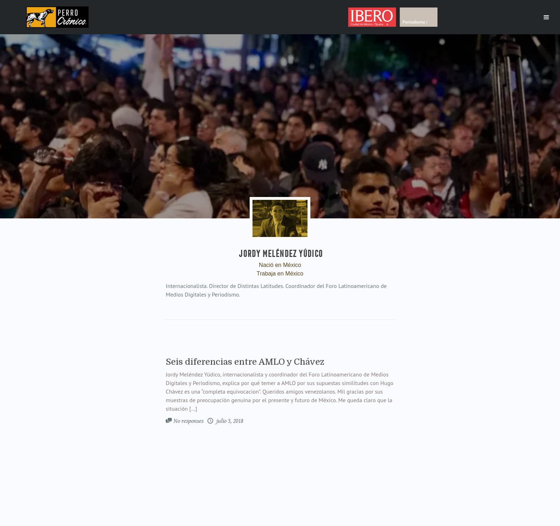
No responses (189, 421)
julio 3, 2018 (229, 421)
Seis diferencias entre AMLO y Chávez (245, 362)
